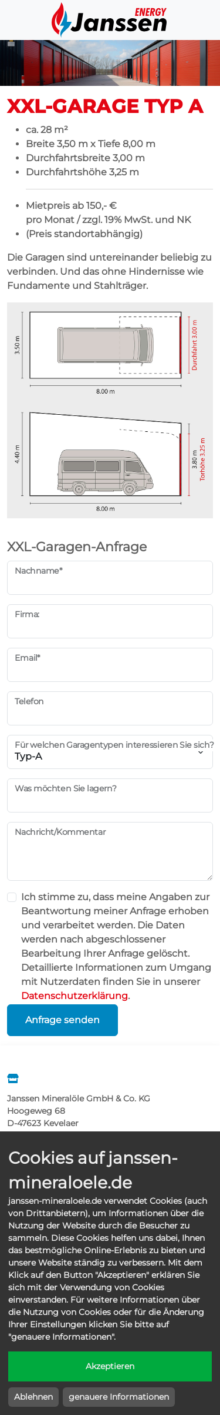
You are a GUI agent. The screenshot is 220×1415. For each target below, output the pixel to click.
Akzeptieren (110, 1366)
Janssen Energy (110, 20)
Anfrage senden (62, 1020)
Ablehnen (33, 1396)
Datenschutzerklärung (74, 995)
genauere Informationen (119, 1396)
